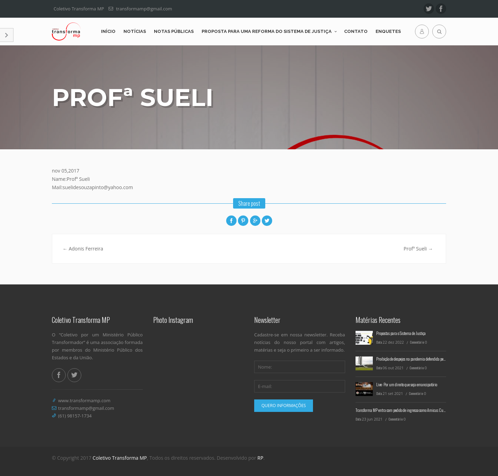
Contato (356, 31)
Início (108, 31)
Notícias (134, 31)
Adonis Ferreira (83, 248)
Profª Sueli (418, 248)
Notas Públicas (174, 31)
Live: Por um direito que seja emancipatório (406, 384)
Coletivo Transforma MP (120, 458)
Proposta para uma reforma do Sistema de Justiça (267, 31)
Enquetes (388, 31)
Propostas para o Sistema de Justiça (401, 333)
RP (260, 458)
